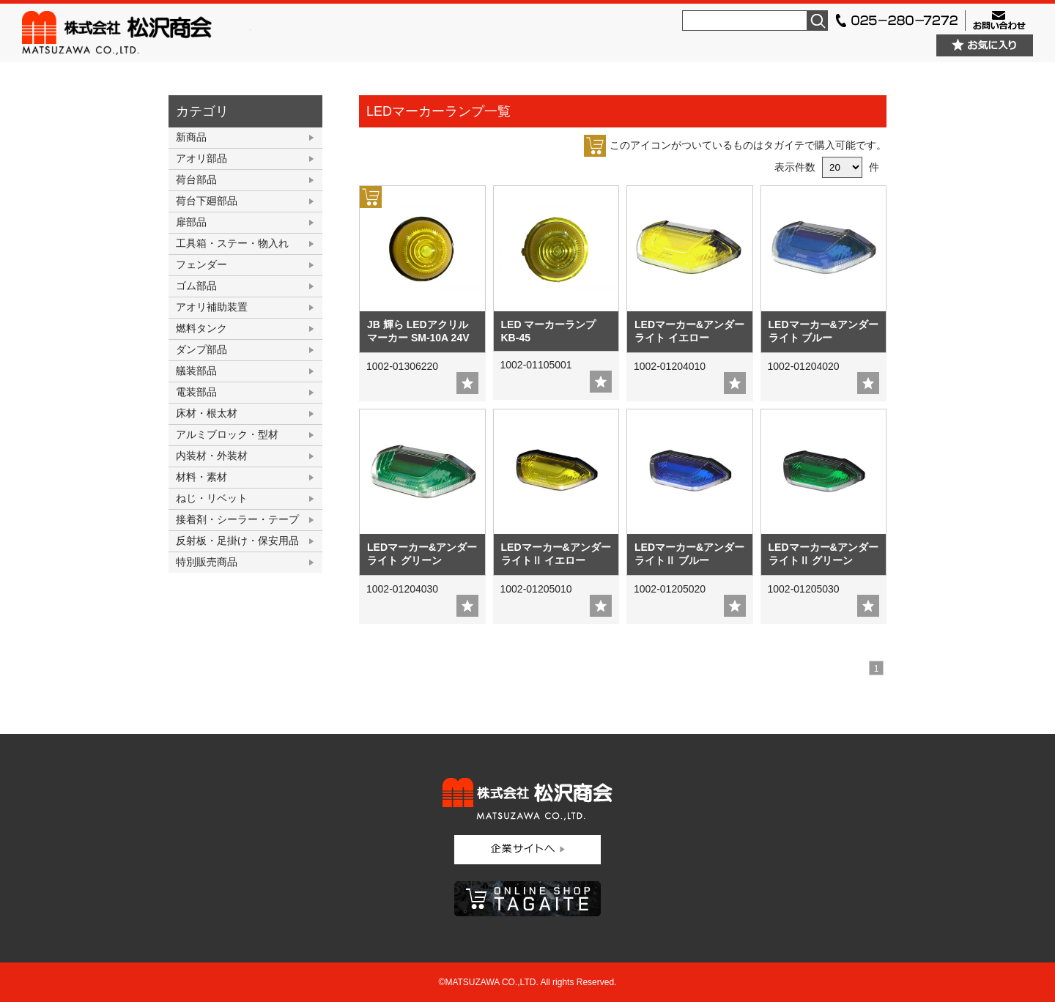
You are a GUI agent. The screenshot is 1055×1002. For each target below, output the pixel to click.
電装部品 (196, 392)
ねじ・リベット (212, 498)
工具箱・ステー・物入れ (232, 243)
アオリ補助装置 (212, 307)
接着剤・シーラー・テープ (237, 519)
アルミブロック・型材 (227, 434)
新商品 (191, 137)
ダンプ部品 (201, 349)
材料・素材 (201, 477)
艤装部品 (196, 370)
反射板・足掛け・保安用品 (237, 540)
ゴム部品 (196, 286)
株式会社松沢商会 (136, 33)
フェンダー (201, 264)
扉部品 (191, 222)
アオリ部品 (201, 158)
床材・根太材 (206, 413)
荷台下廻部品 (206, 201)
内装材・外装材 (212, 455)
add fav (467, 383)
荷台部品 (196, 179)
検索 (817, 20)
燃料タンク (201, 328)
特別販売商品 (206, 562)
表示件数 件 (826, 167)
